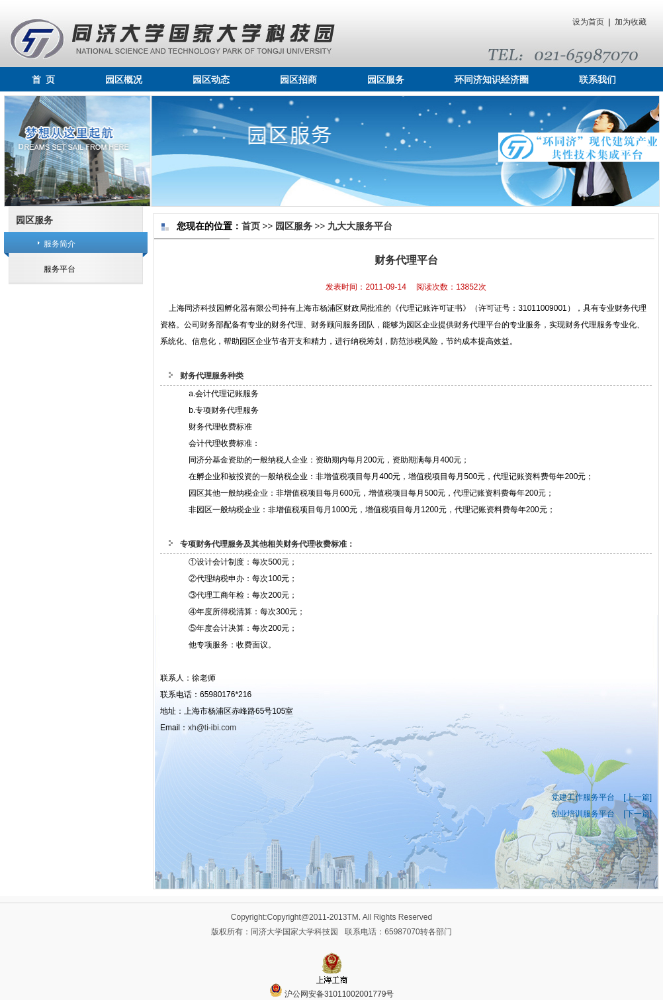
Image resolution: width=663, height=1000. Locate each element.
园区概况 (123, 80)
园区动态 (211, 80)
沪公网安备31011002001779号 (331, 994)
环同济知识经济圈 (492, 80)
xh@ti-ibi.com (212, 727)
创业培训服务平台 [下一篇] (601, 813)
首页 (251, 226)
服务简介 (59, 244)
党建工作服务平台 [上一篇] (601, 797)
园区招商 (298, 80)
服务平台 (59, 269)
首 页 (43, 80)
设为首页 (588, 22)
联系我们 (597, 80)
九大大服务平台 (360, 226)
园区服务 (385, 80)
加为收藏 (630, 22)
